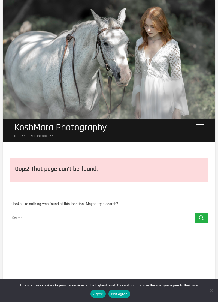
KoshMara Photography (60, 128)
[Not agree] (211, 290)
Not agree (119, 294)
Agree (98, 294)
